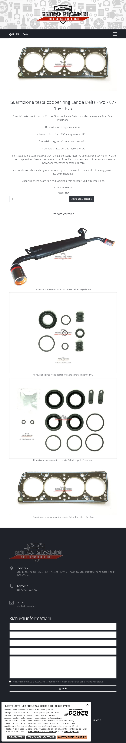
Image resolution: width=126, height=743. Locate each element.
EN (17, 34)
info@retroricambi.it (26, 606)
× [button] (87, 705)
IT (13, 34)
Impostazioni (16, 737)
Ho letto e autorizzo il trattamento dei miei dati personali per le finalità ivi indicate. (58, 681)
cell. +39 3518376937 (27, 589)
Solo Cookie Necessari (41, 737)
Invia (63, 688)
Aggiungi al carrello (82, 198)
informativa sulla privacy (42, 731)
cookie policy (71, 731)
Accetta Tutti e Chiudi (72, 737)
